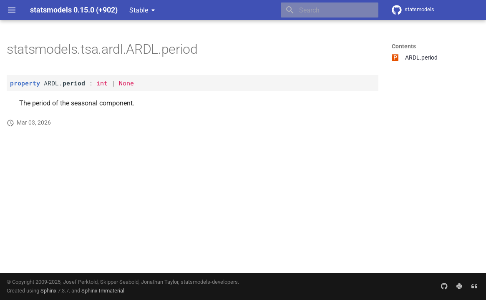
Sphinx (48, 291)
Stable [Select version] (138, 10)
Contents (404, 46)
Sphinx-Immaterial (102, 291)
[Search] (329, 10)
